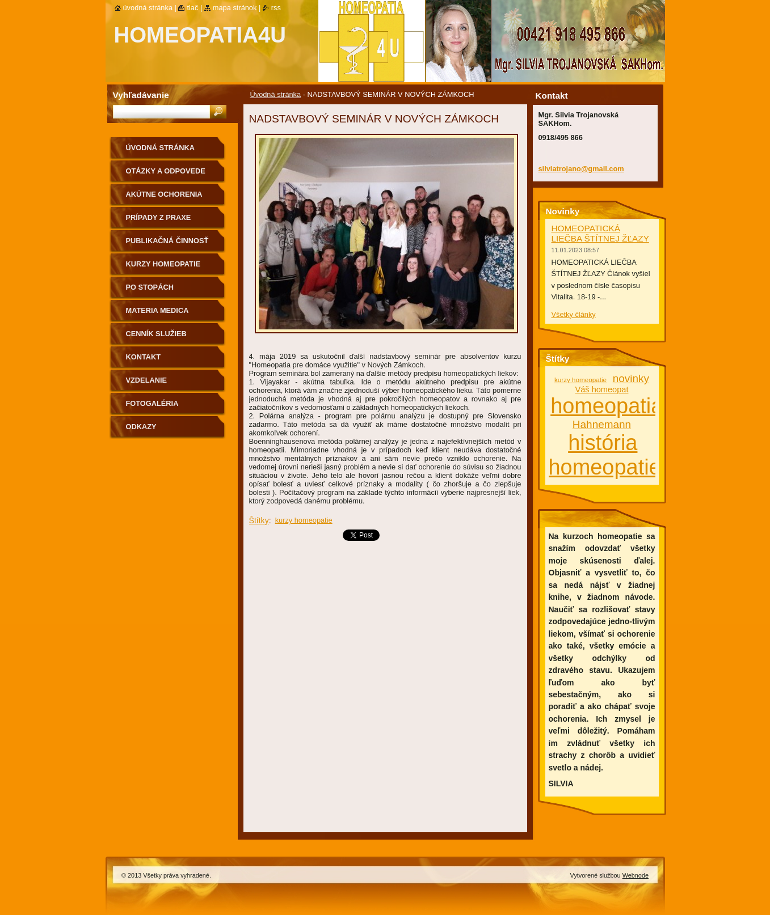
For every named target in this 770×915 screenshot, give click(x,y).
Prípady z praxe (158, 217)
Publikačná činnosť (167, 240)
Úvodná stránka (275, 94)
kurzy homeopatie (304, 520)
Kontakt (143, 357)
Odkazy (141, 426)
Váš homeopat (601, 389)
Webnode (635, 875)
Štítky (259, 520)
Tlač (192, 7)
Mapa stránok (235, 7)
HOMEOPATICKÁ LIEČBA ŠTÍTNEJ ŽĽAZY (600, 233)
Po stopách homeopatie (150, 291)
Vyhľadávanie (141, 95)
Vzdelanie (146, 380)
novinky (631, 378)
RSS (276, 7)
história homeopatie (605, 455)
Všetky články (574, 314)
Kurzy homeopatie (163, 264)
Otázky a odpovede (165, 171)
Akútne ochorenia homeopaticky (164, 198)
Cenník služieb (156, 333)
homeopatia (606, 406)
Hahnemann (602, 424)
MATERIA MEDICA (157, 310)
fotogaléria (152, 403)
